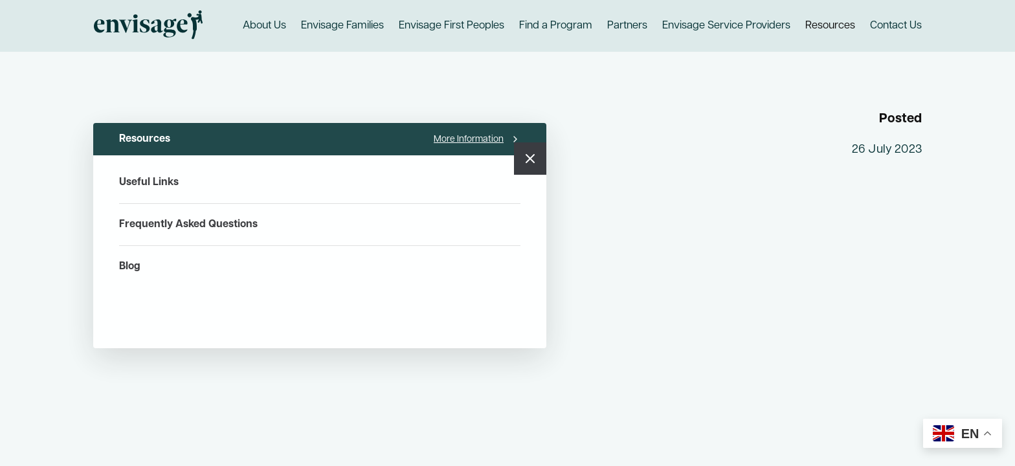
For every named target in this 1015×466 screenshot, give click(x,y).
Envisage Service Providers (726, 26)
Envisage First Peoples (451, 26)
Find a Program (555, 26)
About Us (264, 26)
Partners (627, 26)
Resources (830, 26)
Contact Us (896, 26)
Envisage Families (342, 26)
